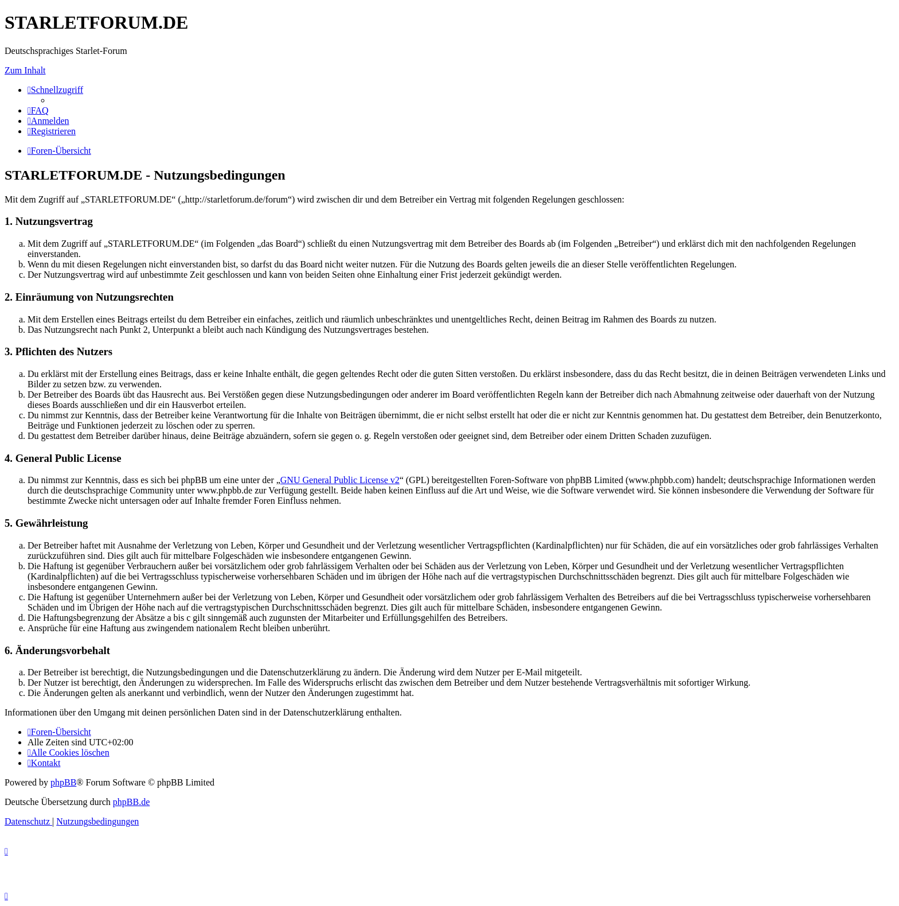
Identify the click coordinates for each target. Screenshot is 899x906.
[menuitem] (38, 110)
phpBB (63, 782)
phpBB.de (131, 802)
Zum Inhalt (25, 70)
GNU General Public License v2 (340, 480)
